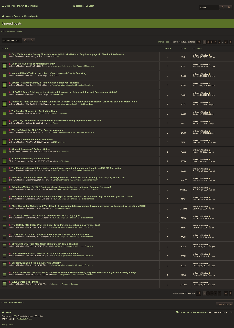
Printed (56, 57)
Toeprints (56, 76)
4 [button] (215, 42)
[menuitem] (20, 6)
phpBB (13, 316)
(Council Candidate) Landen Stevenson (32, 139)
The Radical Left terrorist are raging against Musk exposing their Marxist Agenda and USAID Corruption (66, 168)
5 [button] (219, 42)
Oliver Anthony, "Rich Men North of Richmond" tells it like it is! (45, 244)
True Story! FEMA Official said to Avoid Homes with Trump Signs (46, 215)
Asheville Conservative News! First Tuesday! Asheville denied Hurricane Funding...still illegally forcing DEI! (68, 177)
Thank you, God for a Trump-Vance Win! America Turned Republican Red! (51, 234)
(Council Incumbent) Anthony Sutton (31, 149)
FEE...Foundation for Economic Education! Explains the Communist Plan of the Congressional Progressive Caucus (73, 196)
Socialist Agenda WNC (61, 208)
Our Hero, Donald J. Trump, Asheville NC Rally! (36, 263)
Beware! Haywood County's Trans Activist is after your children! (45, 82)
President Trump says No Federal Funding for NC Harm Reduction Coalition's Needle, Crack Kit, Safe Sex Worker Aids (74, 101)
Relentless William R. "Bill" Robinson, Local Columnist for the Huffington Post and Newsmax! (61, 187)
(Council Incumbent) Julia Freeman (30, 158)
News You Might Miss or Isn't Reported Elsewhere (73, 66)
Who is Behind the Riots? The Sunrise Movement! (38, 130)
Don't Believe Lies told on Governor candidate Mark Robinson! (45, 253)
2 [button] (208, 42)
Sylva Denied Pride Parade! (26, 282)
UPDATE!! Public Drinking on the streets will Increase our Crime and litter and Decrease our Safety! (64, 92)
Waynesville (58, 94)
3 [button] (211, 42)
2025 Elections (59, 142)
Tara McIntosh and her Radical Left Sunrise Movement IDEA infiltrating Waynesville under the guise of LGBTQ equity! (74, 272)
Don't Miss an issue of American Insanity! (34, 63)
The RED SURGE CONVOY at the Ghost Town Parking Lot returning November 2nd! (56, 225)
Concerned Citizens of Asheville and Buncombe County (75, 180)
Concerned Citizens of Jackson (65, 284)
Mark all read (163, 42)
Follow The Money (59, 113)
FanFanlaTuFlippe (24, 319)
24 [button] (226, 42)
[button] (198, 42)
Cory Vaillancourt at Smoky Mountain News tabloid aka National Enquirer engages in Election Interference (68, 54)
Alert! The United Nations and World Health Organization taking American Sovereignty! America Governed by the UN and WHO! (79, 206)
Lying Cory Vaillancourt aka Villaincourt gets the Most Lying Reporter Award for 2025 (56, 120)
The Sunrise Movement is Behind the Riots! (35, 111)
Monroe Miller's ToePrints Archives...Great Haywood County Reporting (49, 73)
